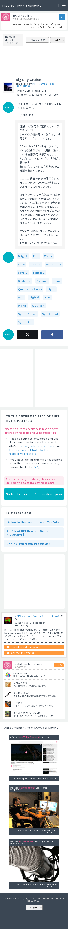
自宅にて (18, 702)
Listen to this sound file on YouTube (33, 522)
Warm (48, 256)
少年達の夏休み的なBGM (26, 712)
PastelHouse (20, 673)
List (57, 665)
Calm (21, 264)
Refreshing (53, 264)
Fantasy (38, 272)
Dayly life (24, 281)
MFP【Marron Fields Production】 (35, 84)
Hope (57, 281)
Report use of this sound (25, 646)
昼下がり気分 (20, 683)
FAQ (36, 467)
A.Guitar (38, 305)
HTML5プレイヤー (37, 39)
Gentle (35, 264)
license (23, 446)
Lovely (22, 272)
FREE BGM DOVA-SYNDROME (21, 5)
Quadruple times (30, 289)
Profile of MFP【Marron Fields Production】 (27, 532)
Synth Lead (50, 314)
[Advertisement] (16, 378)
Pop (21, 297)
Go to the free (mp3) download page (34, 494)
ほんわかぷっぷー (22, 692)
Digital (34, 297)
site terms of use (42, 446)
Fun (35, 256)
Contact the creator (22, 652)
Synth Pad (25, 322)
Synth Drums (27, 314)
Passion (42, 281)
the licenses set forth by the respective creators (29, 451)
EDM (47, 297)
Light (51, 289)
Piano (22, 305)
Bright (22, 256)
